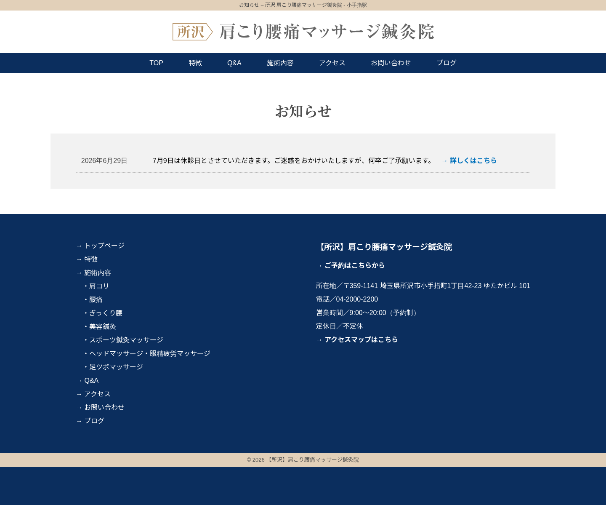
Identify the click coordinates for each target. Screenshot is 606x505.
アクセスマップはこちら (361, 339)
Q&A (234, 63)
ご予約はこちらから (354, 265)
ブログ (446, 63)
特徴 (195, 63)
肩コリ (99, 286)
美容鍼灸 (102, 326)
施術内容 (280, 63)
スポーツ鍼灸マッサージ (126, 340)
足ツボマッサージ (116, 367)
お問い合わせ (391, 63)
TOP (156, 63)
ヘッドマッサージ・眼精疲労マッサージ (149, 353)
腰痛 (96, 299)
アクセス (332, 63)
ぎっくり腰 (105, 313)
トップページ (104, 245)
